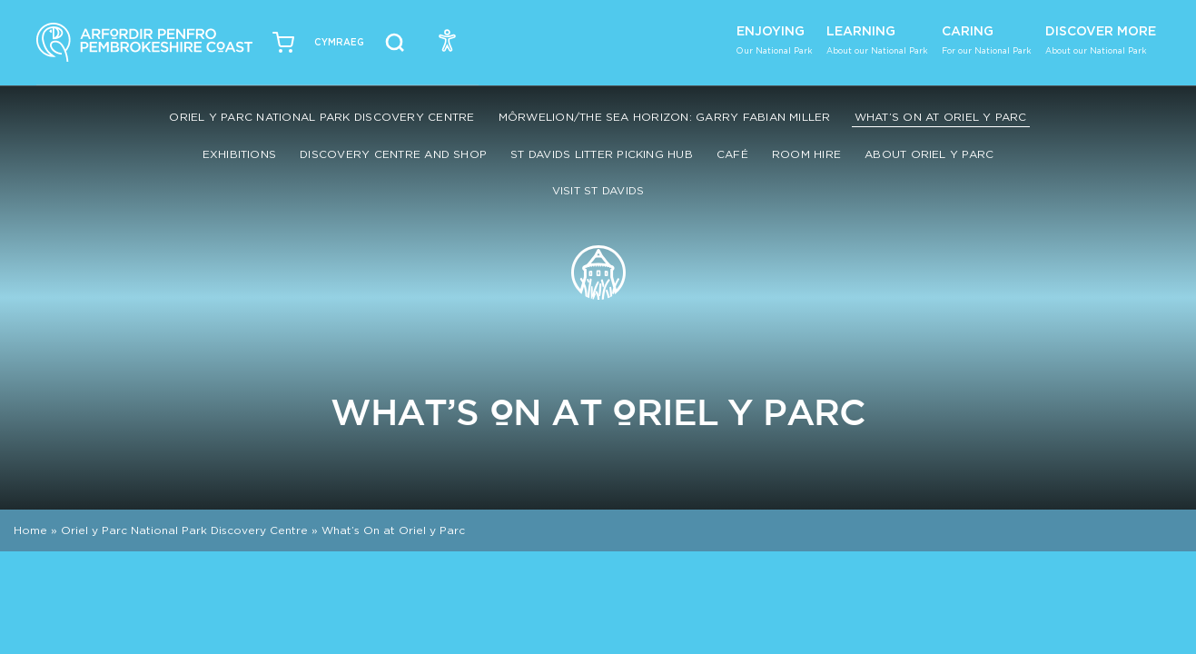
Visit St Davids (598, 190)
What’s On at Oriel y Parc (941, 117)
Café (732, 154)
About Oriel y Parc (929, 154)
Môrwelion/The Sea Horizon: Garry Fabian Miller (665, 117)
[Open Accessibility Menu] (448, 40)
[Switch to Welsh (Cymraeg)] (339, 42)
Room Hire (806, 154)
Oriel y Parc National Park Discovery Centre (321, 117)
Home (30, 530)
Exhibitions (240, 154)
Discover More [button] (1100, 39)
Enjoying (774, 39)
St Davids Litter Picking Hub (601, 154)
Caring (987, 39)
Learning (877, 39)
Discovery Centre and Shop (393, 154)
